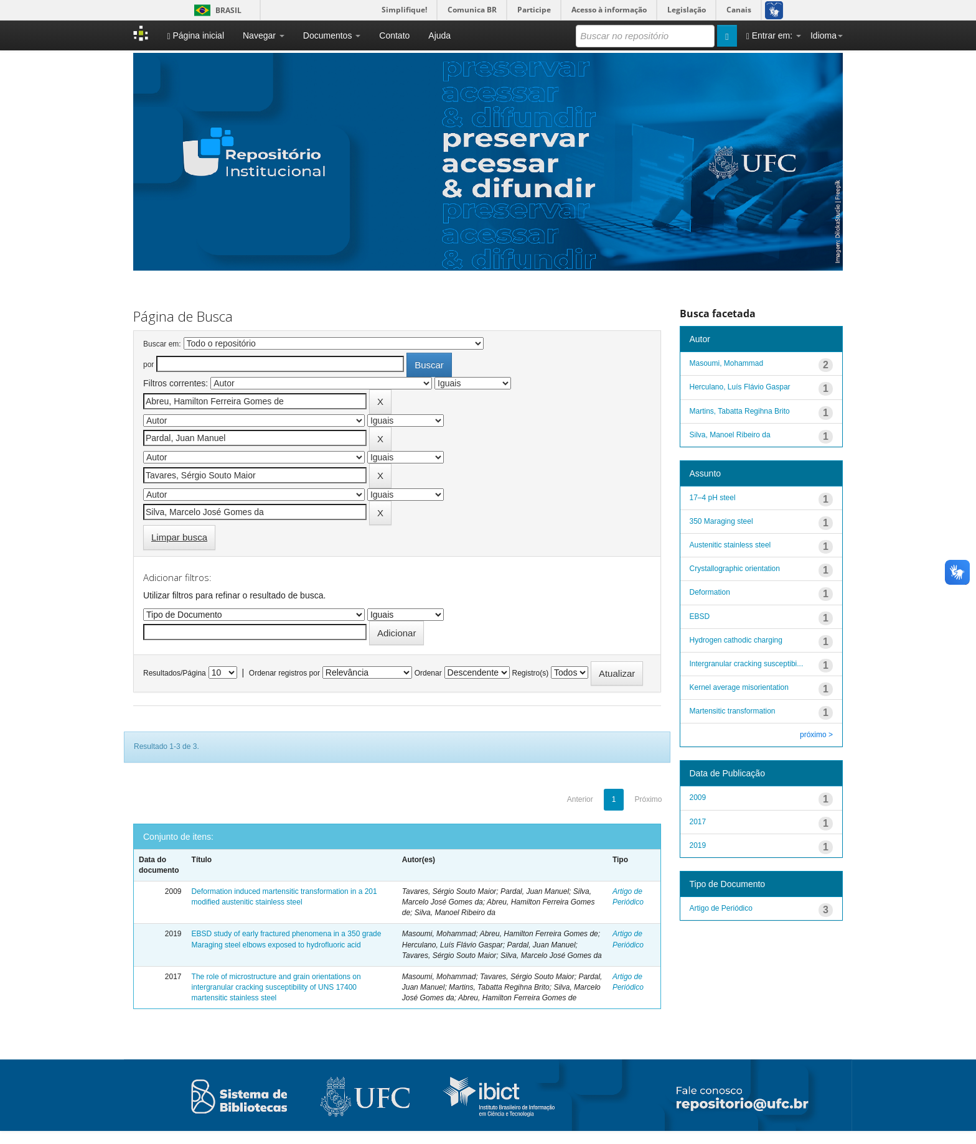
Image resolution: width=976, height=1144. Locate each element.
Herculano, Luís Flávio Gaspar (740, 387)
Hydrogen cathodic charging (736, 640)
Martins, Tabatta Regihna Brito (740, 411)
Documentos (331, 35)
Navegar (263, 35)
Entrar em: (773, 35)
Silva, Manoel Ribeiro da (730, 434)
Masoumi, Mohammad (727, 363)
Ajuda (439, 35)
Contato (394, 35)
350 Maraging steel (721, 521)
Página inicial (195, 35)
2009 (698, 797)
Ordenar (428, 673)
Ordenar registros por (284, 673)
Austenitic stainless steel (730, 545)
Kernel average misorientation (739, 687)
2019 (698, 845)
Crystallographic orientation (735, 568)
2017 (698, 821)
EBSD (700, 616)
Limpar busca (179, 537)
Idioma (826, 35)
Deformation (710, 592)
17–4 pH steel (713, 497)
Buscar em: (162, 344)
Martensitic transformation (733, 711)
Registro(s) (530, 673)
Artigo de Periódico (721, 908)
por (148, 364)
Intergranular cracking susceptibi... (747, 663)
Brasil (215, 10)
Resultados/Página (174, 673)
